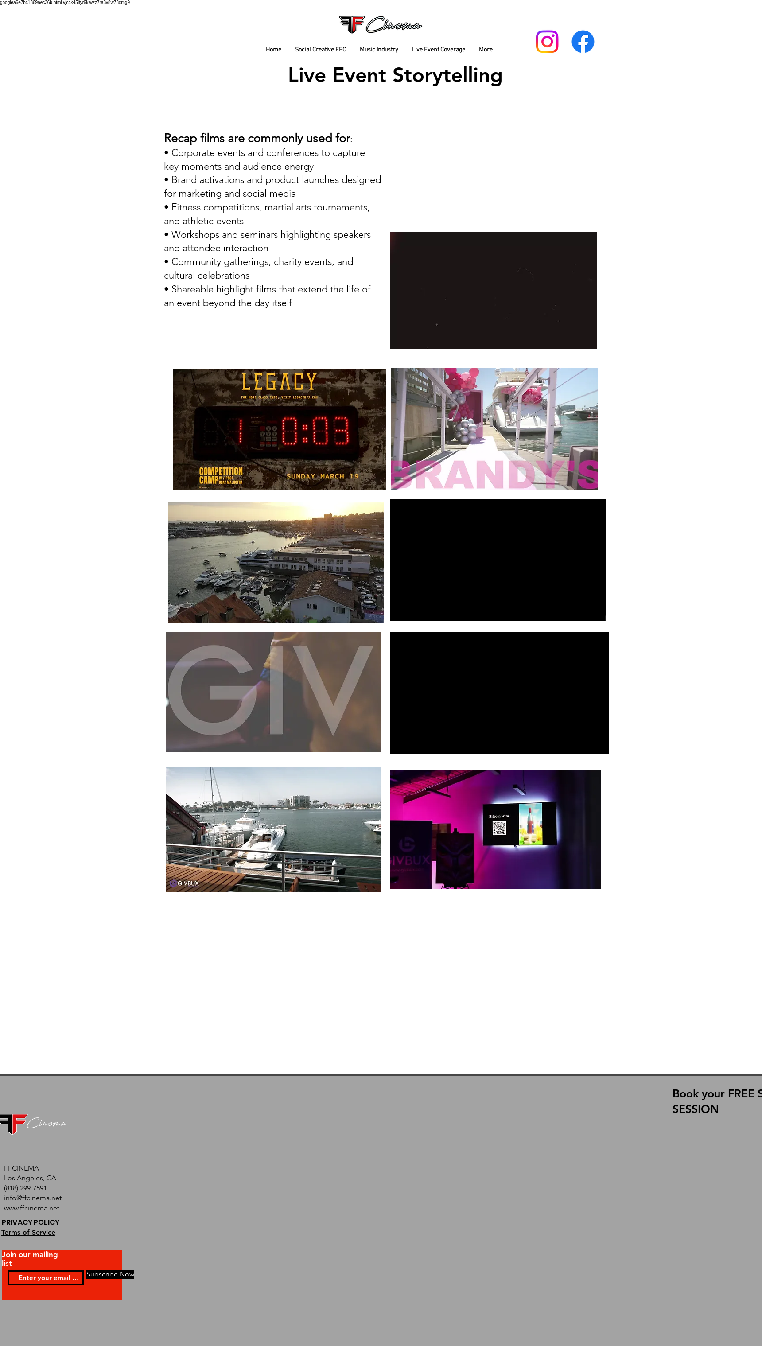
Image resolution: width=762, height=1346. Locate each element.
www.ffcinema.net (31, 1208)
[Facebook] (583, 42)
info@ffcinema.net (33, 1198)
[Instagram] (547, 42)
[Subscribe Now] (110, 1274)
